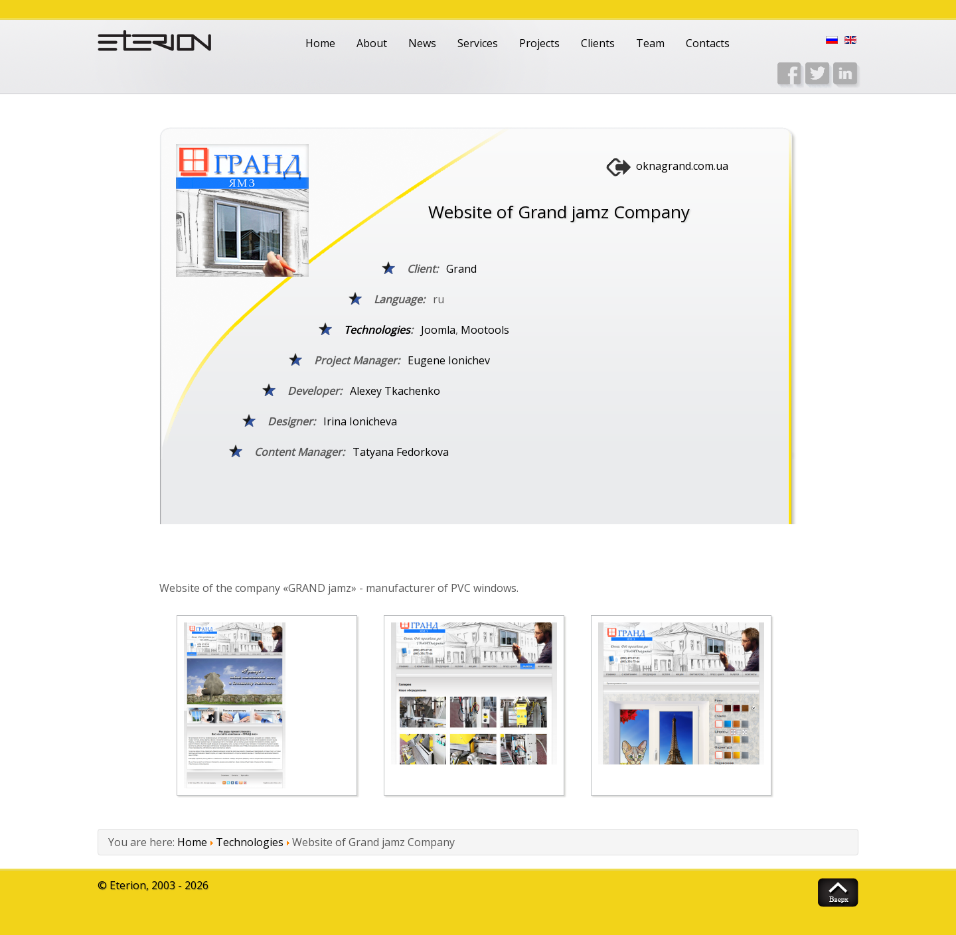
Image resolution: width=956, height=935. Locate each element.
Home (320, 43)
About (372, 43)
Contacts (708, 43)
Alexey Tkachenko (395, 391)
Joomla (438, 330)
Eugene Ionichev (449, 360)
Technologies (377, 330)
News (422, 43)
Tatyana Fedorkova (401, 452)
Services (477, 43)
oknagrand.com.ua (682, 166)
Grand (461, 268)
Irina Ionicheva (360, 421)
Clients (598, 43)
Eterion (128, 885)
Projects (539, 43)
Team (650, 43)
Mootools (485, 330)
